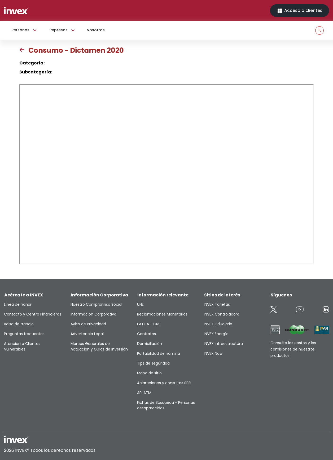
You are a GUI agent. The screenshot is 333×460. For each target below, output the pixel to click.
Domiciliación (149, 343)
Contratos (146, 333)
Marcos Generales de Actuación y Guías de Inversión (99, 346)
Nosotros (96, 30)
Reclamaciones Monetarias (162, 314)
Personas (24, 30)
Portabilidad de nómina (158, 353)
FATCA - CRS (148, 324)
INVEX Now (213, 353)
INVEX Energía (216, 333)
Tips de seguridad (153, 363)
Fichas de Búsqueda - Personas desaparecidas (166, 405)
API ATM (144, 392)
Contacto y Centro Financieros (32, 314)
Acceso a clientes (299, 10)
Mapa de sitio (149, 373)
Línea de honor (18, 304)
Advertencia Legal (87, 333)
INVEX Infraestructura (223, 343)
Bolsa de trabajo (19, 324)
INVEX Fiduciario (218, 324)
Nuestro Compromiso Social (96, 304)
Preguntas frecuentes (24, 333)
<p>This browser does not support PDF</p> (166, 174)
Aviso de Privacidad (88, 324)
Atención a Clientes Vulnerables (22, 346)
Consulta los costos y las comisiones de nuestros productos (293, 349)
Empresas (62, 30)
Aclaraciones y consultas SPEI (164, 382)
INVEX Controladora (221, 314)
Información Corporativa (93, 314)
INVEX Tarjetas (217, 304)
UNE (140, 304)
